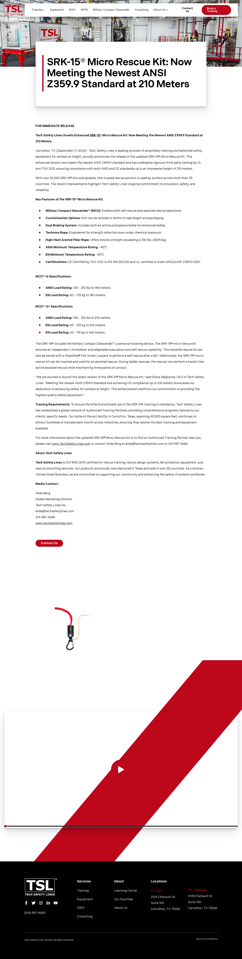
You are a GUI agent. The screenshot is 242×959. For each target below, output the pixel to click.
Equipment (57, 10)
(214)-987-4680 (34, 913)
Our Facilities (123, 899)
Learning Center (125, 890)
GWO (72, 10)
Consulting (141, 10)
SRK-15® (96, 135)
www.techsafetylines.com (54, 523)
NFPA (84, 10)
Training (38, 10)
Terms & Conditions (207, 939)
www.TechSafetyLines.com (71, 444)
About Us (160, 10)
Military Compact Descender (111, 10)
